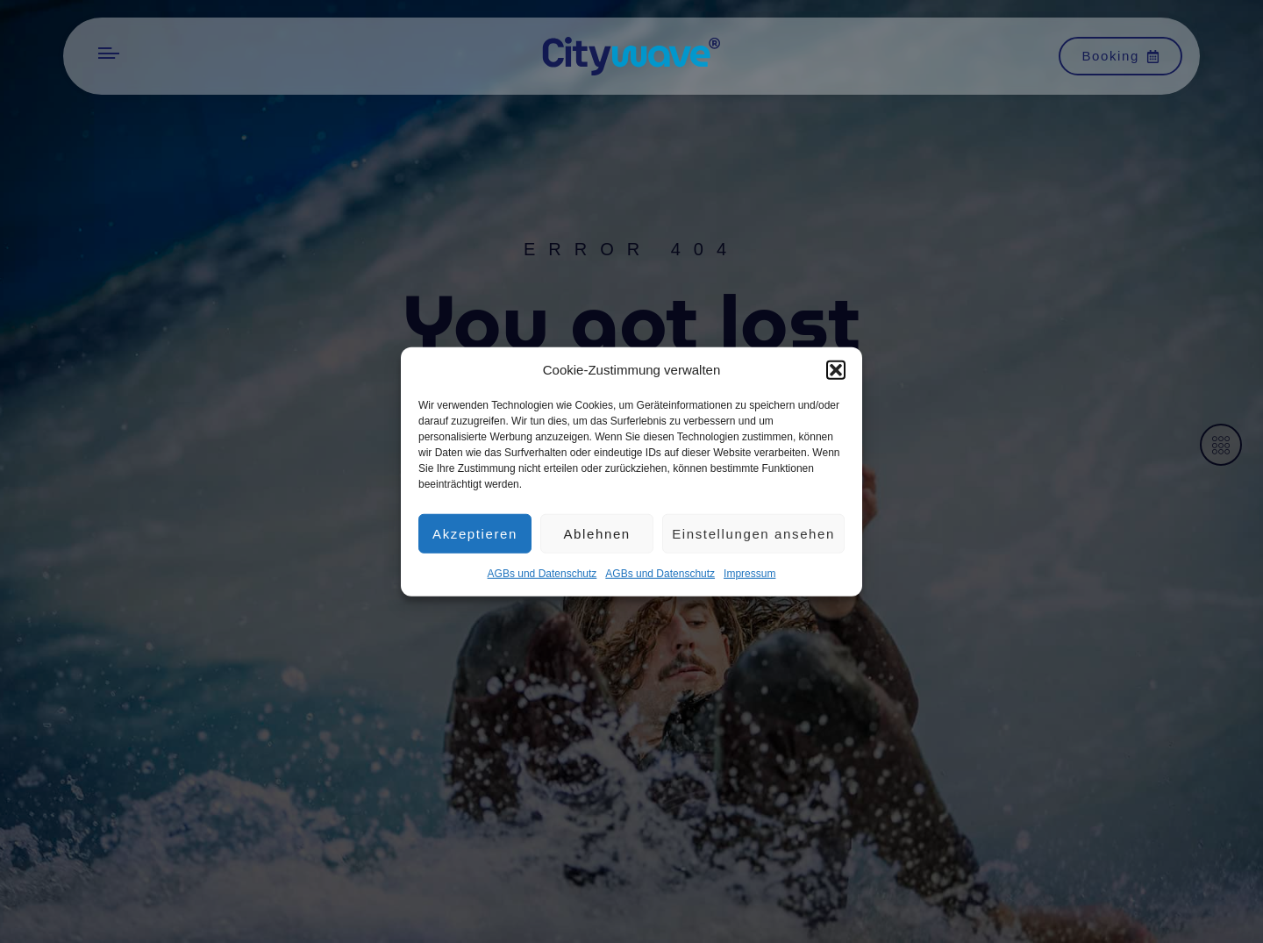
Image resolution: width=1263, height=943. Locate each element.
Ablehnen (596, 539)
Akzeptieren (474, 539)
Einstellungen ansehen (753, 539)
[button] (836, 376)
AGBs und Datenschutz (542, 580)
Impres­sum (749, 580)
